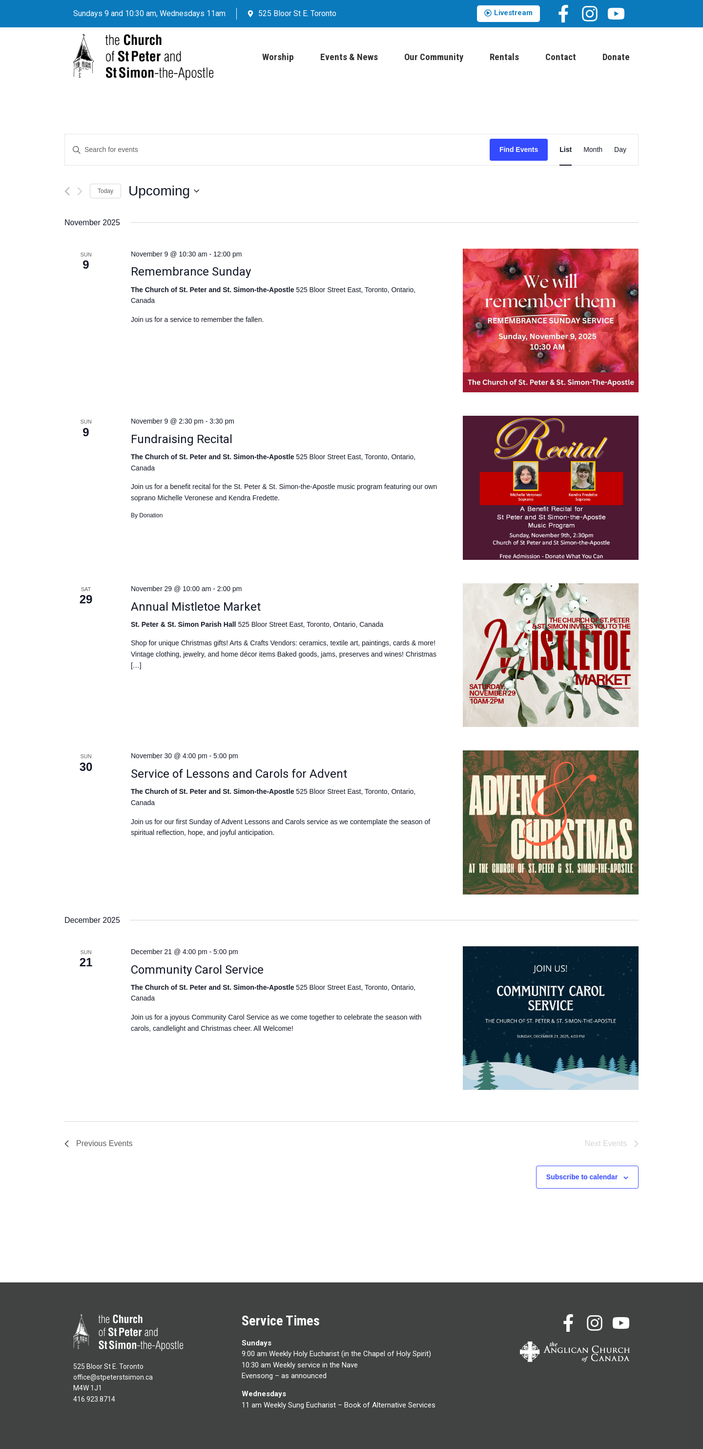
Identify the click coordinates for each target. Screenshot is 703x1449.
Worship (278, 57)
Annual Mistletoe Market (196, 607)
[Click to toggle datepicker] (163, 191)
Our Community (433, 57)
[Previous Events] (67, 191)
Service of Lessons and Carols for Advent (239, 774)
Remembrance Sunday (191, 271)
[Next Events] (80, 191)
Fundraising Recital (181, 439)
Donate (616, 57)
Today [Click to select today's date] (105, 191)
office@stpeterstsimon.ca (113, 1377)
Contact (560, 57)
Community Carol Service (197, 970)
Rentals (504, 57)
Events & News (349, 57)
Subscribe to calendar (582, 1177)
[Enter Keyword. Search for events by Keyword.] (277, 149)
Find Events (518, 149)
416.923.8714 (94, 1399)
